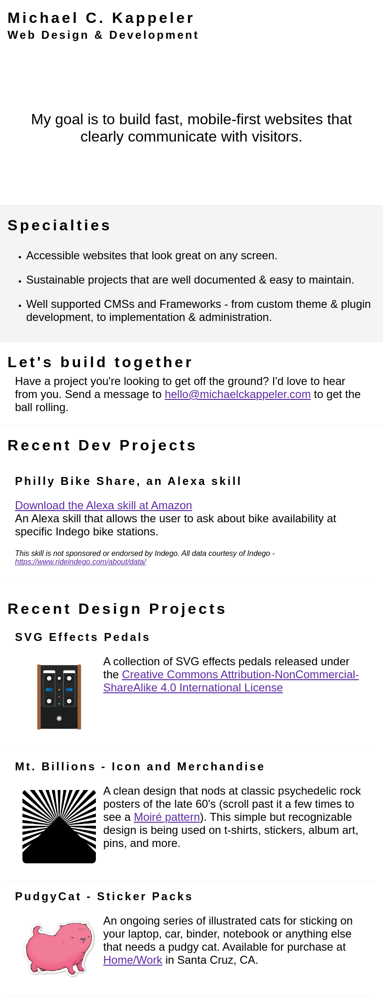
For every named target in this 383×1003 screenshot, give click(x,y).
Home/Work (132, 959)
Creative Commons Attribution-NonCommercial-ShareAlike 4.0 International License (231, 681)
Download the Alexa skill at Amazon (103, 505)
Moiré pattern (167, 817)
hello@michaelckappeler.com (238, 394)
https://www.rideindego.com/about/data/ (80, 562)
